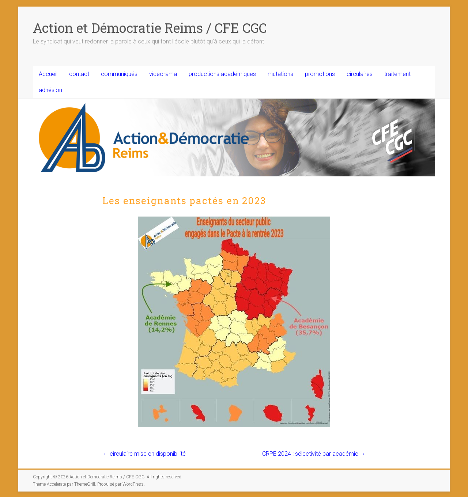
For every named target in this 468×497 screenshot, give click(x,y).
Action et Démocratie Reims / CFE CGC (150, 28)
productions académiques (222, 73)
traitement (397, 73)
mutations (280, 73)
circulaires (360, 73)
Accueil (48, 73)
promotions (320, 73)
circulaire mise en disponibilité (144, 453)
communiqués (119, 73)
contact (79, 73)
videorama (163, 73)
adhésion (50, 90)
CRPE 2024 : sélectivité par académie (314, 453)
